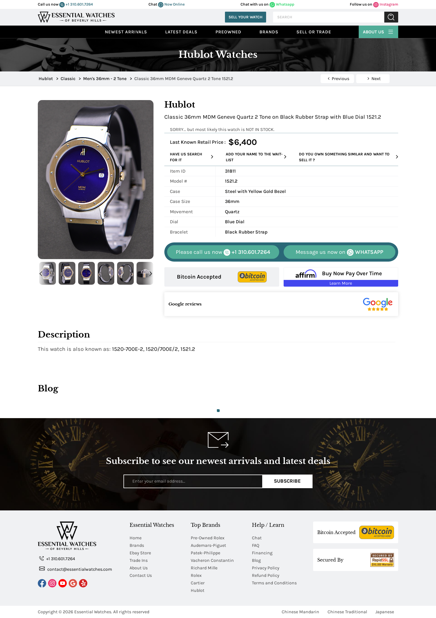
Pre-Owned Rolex (207, 537)
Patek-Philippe (205, 552)
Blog (256, 560)
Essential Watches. (93, 611)
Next (150, 273)
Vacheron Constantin (212, 560)
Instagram (385, 4)
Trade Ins (139, 560)
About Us (378, 31)
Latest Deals (181, 31)
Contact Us (141, 575)
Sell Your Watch (245, 17)
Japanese (384, 611)
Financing (262, 552)
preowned (228, 31)
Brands (268, 31)
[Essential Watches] (76, 16)
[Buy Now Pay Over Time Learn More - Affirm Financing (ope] (341, 277)
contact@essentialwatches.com (75, 569)
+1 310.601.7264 (76, 4)
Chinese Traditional (347, 611)
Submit (391, 17)
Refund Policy (265, 575)
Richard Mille (204, 567)
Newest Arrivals (126, 31)
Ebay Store (140, 552)
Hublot (197, 590)
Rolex (196, 575)
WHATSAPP (339, 252)
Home (136, 537)
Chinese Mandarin (300, 611)
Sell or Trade (313, 31)
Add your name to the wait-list (256, 157)
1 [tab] (218, 410)
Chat (257, 537)
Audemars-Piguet (208, 545)
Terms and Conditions (274, 582)
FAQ (255, 545)
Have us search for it (191, 157)
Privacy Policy (265, 567)
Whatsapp (281, 4)
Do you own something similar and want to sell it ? (348, 157)
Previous (40, 273)
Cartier (198, 582)
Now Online (171, 4)
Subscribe (287, 481)
